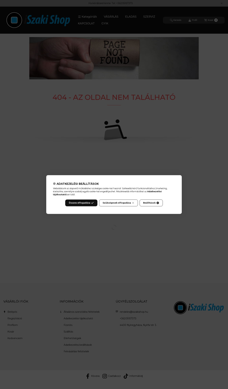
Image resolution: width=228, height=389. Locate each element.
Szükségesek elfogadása (118, 203)
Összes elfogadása (81, 203)
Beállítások (151, 203)
